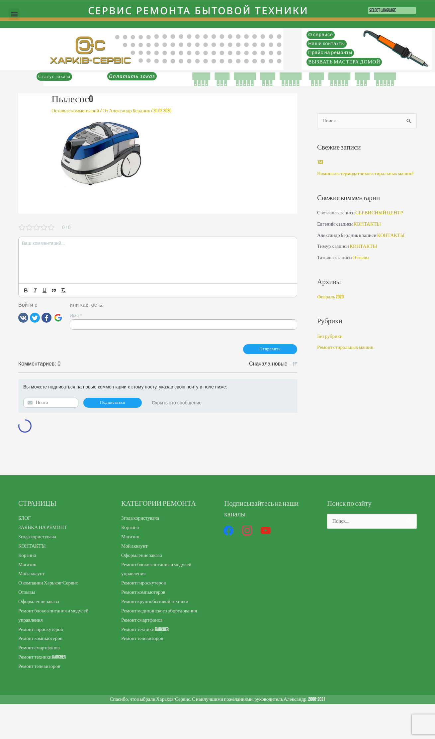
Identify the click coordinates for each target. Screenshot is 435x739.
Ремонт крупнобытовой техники (154, 601)
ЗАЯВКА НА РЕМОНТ (42, 527)
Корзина (27, 555)
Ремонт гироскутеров (40, 629)
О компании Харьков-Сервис (48, 583)
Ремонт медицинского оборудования (159, 611)
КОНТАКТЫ (367, 224)
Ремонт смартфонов (39, 648)
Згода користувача (37, 537)
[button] (14, 14)
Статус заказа (54, 76)
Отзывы (360, 258)
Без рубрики (329, 336)
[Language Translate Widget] (392, 10)
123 (320, 162)
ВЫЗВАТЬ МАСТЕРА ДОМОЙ (344, 62)
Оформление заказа (38, 601)
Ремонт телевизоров (39, 666)
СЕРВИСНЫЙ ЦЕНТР (379, 213)
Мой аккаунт (31, 574)
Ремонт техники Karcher (42, 657)
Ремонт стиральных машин (345, 347)
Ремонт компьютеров (40, 638)
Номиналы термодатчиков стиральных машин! (365, 173)
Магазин (27, 565)
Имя (76, 315)
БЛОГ (24, 518)
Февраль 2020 (330, 297)
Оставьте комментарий (75, 111)
